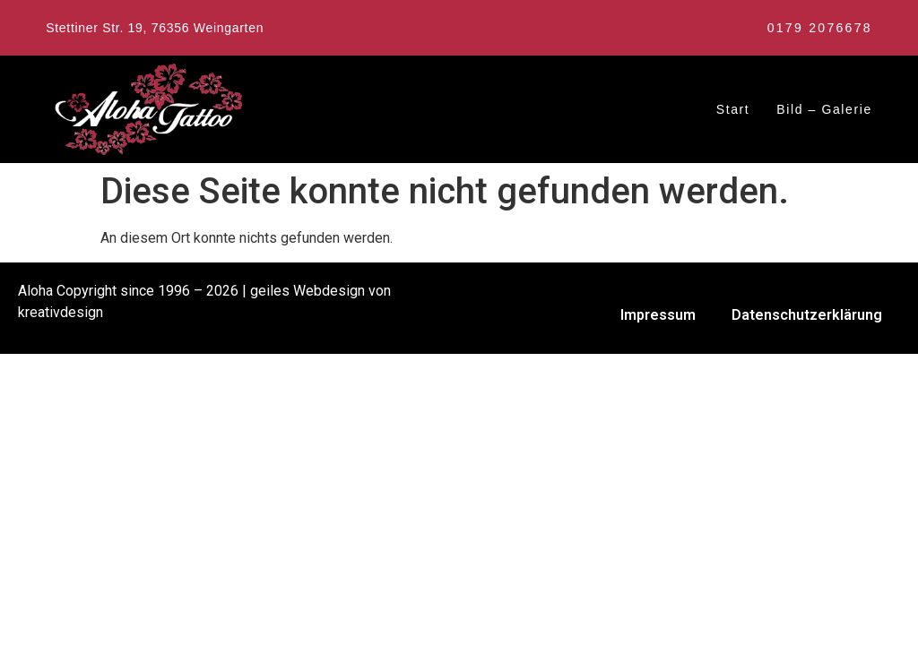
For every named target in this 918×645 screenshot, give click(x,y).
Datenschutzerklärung (807, 314)
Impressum (658, 314)
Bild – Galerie (823, 109)
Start (733, 109)
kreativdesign (60, 312)
